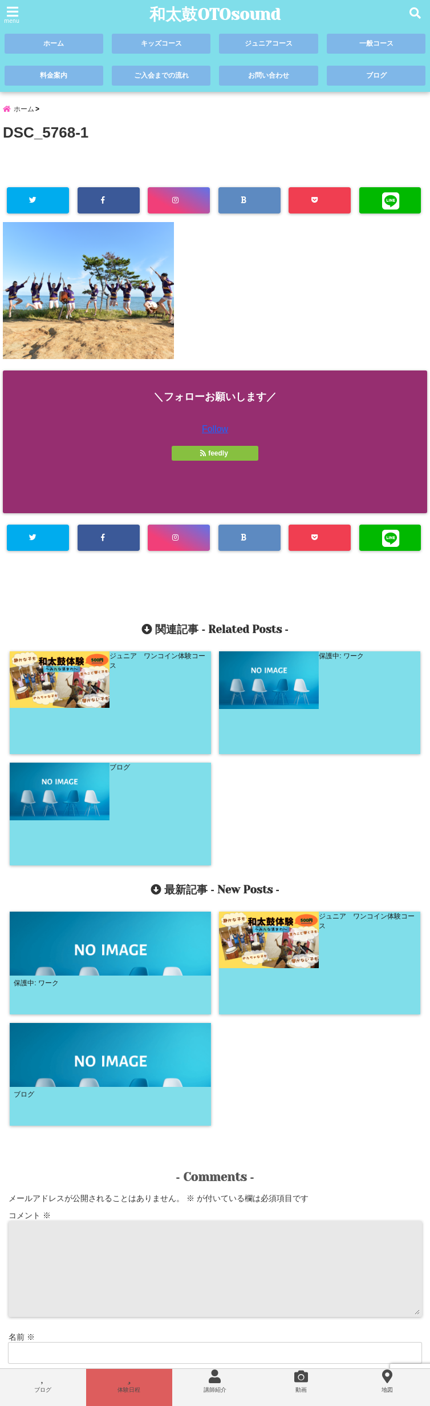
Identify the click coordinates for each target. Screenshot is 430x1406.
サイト (21, 1187)
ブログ (376, 75)
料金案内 (53, 75)
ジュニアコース (269, 43)
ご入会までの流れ (161, 75)
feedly (215, 456)
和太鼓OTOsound (215, 15)
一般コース (376, 43)
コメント (30, 990)
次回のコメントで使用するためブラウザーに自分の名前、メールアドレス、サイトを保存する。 (180, 1236)
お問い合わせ (268, 75)
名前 (22, 1112)
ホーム (54, 43)
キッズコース (161, 43)
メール (26, 1149)
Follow (215, 432)
